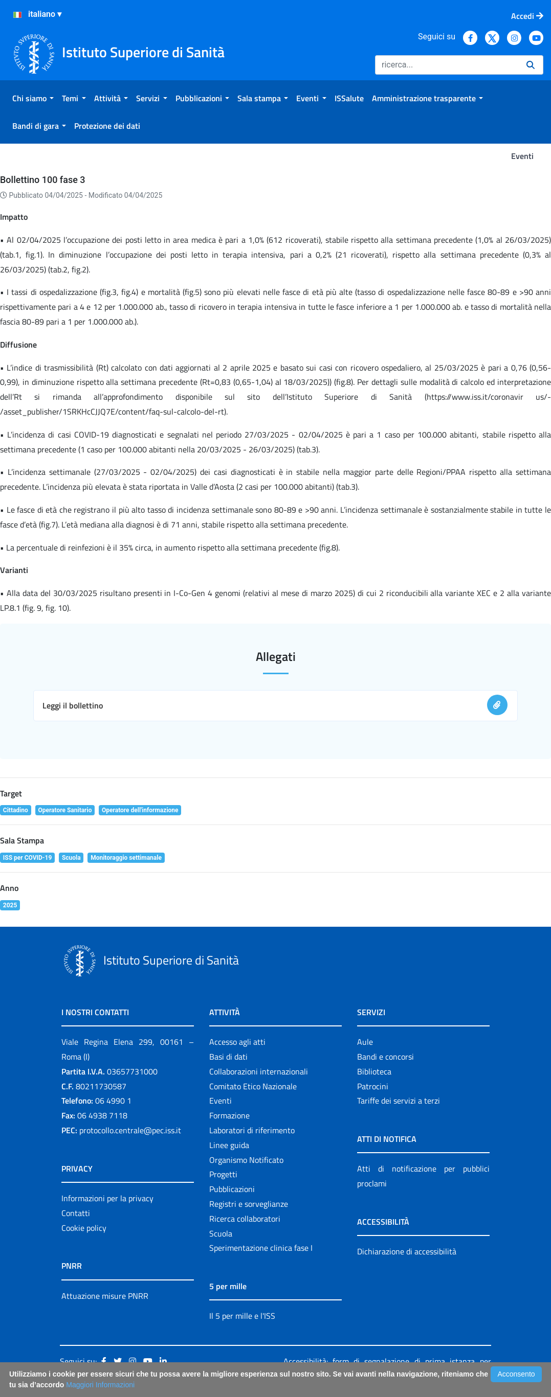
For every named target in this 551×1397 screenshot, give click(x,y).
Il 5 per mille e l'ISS (242, 1316)
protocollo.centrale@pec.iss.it (130, 1130)
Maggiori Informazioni (100, 1385)
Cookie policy (83, 1228)
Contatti (75, 1213)
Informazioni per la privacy (107, 1198)
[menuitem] (33, 98)
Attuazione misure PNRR (104, 1296)
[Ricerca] (446, 65)
